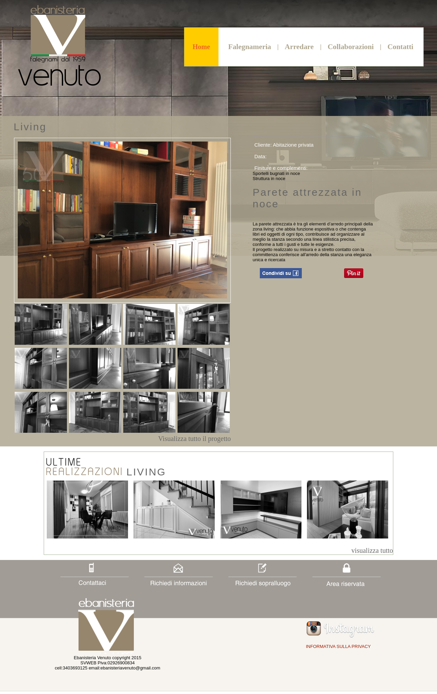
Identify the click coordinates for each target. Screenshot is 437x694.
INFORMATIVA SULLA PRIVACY (338, 646)
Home (201, 46)
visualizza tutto (372, 550)
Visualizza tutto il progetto (194, 438)
